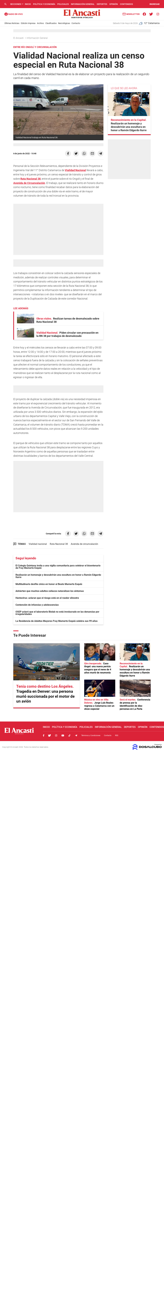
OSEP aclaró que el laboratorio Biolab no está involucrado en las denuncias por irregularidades (57, 612)
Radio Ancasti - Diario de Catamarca (13, 14)
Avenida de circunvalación (84, 544)
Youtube (62, 735)
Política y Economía (44, 4)
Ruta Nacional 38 (30, 178)
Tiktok (69, 735)
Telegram (76, 735)
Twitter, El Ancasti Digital (49, 735)
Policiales (63, 4)
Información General (83, 4)
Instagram (56, 735)
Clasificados (51, 23)
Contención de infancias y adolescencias (37, 604)
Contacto (76, 23)
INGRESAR (155, 4)
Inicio (28, 4)
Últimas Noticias (11, 23)
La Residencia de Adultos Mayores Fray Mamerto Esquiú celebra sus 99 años (57, 621)
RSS (116, 735)
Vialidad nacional (38, 544)
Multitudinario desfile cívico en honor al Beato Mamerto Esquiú (49, 584)
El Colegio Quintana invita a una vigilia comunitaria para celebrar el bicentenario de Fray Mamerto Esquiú (58, 566)
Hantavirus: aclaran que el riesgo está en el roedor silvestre (47, 598)
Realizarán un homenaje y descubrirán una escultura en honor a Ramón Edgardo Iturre (58, 576)
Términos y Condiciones (90, 735)
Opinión (113, 4)
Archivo (40, 23)
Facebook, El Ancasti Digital (43, 735)
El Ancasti (18, 38)
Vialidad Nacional (75, 170)
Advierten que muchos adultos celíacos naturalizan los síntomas (50, 591)
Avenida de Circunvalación (29, 183)
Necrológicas (64, 23)
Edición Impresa (28, 23)
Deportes (102, 4)
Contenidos (126, 4)
